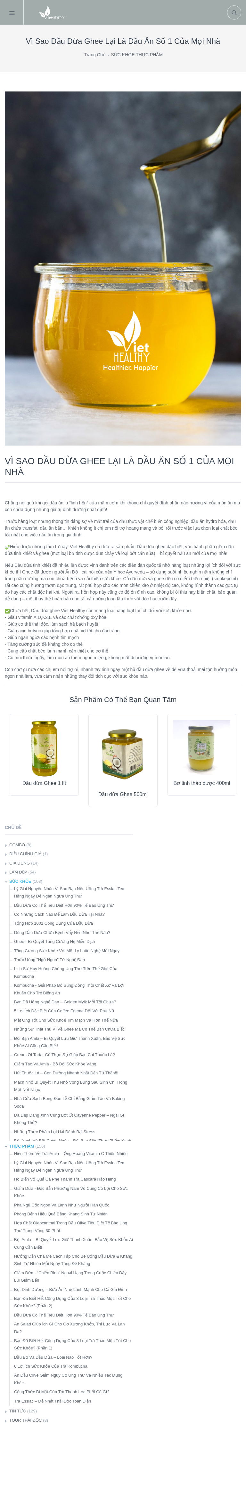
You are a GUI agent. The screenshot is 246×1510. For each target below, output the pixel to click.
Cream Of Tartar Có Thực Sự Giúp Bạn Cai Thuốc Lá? (64, 1054)
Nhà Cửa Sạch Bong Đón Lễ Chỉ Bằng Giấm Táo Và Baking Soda (69, 1102)
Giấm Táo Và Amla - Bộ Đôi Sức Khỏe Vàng (55, 1064)
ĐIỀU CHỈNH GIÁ (25, 853)
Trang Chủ (95, 54)
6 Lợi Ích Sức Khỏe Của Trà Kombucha (50, 1366)
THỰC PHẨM (21, 1146)
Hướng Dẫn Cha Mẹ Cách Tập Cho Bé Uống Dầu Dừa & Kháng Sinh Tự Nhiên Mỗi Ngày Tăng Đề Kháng (73, 1260)
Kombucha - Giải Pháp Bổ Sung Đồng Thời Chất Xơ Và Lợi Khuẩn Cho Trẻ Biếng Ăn (69, 989)
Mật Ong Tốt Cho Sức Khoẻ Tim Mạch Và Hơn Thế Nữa (66, 1020)
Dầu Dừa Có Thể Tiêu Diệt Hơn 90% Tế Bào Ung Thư (64, 905)
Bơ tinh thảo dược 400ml (202, 783)
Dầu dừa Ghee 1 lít (44, 783)
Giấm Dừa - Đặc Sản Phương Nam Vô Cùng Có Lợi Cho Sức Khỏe (70, 1192)
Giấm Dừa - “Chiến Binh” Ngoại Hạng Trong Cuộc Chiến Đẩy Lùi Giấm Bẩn (70, 1276)
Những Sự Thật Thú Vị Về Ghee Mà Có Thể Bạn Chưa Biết (69, 1029)
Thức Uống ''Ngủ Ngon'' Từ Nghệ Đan (49, 959)
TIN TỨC (17, 1411)
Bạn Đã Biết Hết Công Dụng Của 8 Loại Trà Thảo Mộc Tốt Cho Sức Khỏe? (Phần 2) (72, 1302)
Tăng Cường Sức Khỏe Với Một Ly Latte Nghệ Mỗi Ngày (66, 950)
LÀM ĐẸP (18, 872)
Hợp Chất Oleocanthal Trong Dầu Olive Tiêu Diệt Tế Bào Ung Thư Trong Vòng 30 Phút (70, 1227)
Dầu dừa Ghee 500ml (123, 794)
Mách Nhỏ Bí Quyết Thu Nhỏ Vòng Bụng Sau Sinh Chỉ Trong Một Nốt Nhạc (70, 1086)
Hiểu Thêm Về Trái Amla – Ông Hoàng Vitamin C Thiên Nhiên (70, 1153)
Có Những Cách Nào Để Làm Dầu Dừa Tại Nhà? (59, 914)
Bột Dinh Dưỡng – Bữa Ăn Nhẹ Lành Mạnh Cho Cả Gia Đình (70, 1289)
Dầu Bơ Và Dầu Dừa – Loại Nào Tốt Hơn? (53, 1357)
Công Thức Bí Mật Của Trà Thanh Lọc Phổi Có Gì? (61, 1391)
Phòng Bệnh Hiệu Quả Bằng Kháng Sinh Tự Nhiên (61, 1214)
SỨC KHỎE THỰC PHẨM (137, 54)
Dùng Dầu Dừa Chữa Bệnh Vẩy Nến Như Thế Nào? (62, 932)
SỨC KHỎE (20, 881)
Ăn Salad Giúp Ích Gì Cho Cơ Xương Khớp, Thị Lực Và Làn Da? (69, 1328)
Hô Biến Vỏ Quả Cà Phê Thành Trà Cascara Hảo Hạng (65, 1179)
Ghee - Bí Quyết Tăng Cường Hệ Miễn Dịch (54, 941)
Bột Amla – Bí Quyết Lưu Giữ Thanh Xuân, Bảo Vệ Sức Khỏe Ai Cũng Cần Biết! (73, 1243)
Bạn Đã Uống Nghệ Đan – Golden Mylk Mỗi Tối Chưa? (65, 1002)
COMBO (17, 844)
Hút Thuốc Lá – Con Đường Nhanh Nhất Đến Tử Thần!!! (66, 1073)
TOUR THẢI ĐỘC (25, 1420)
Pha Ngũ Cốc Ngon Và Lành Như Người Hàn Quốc (61, 1205)
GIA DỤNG (19, 863)
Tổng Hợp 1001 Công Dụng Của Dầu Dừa (53, 923)
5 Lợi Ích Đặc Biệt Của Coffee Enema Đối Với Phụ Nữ (64, 1010)
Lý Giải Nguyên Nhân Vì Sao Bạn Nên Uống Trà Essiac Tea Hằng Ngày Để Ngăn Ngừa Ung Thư (69, 892)
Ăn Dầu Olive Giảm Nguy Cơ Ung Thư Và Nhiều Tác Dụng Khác (68, 1379)
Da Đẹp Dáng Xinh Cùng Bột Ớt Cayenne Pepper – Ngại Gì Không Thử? (69, 1119)
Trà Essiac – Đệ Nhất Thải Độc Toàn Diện (52, 1401)
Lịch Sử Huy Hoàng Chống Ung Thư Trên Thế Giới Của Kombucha (66, 972)
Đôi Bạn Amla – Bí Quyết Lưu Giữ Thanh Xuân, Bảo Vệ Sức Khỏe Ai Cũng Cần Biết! (69, 1042)
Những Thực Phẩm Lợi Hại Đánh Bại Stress (54, 1131)
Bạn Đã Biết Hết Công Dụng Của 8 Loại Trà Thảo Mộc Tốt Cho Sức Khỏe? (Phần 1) (72, 1344)
